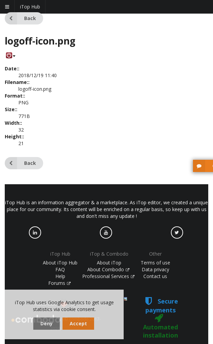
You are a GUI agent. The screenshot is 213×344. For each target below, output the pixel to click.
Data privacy (155, 269)
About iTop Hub (60, 262)
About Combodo (108, 269)
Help (60, 276)
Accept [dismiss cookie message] (78, 323)
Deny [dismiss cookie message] (46, 323)
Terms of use (155, 262)
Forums (59, 283)
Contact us (155, 276)
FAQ (60, 269)
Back (20, 18)
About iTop (109, 262)
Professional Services (108, 276)
